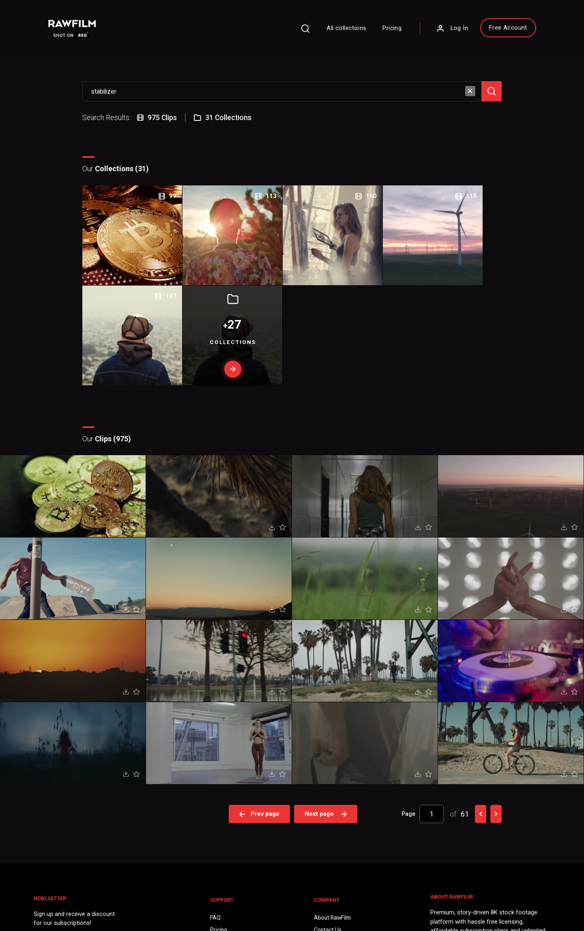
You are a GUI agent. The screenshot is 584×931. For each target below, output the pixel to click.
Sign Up (166, 820)
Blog (319, 808)
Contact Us (327, 795)
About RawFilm (332, 783)
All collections (335, 30)
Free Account (497, 29)
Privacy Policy (58, 899)
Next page (326, 680)
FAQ (217, 783)
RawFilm (83, 911)
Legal (219, 808)
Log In (441, 30)
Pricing (381, 30)
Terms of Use (105, 899)
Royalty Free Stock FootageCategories (247, 828)
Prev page (259, 680)
